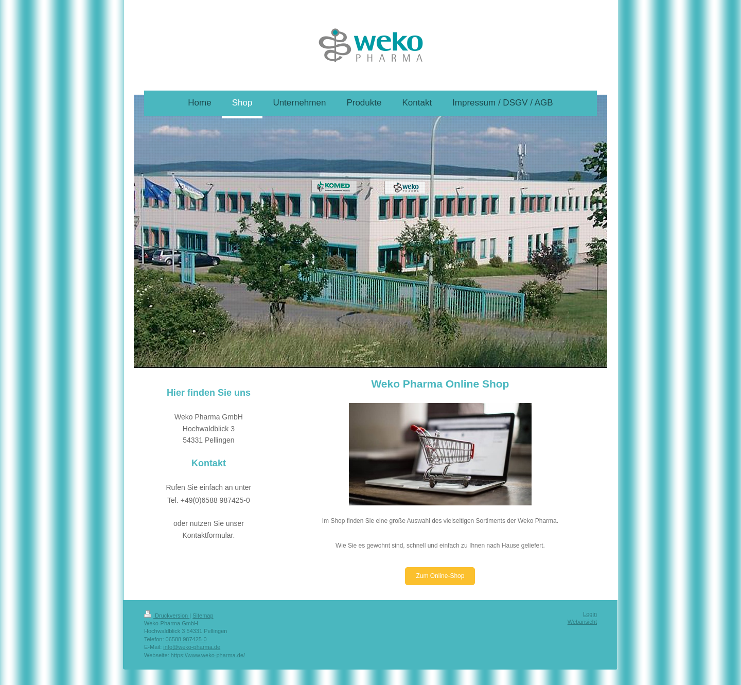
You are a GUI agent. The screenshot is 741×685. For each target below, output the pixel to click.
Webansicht (582, 622)
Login (590, 614)
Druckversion (166, 615)
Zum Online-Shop (440, 575)
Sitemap (202, 615)
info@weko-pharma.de (191, 647)
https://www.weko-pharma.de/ (208, 655)
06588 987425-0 (186, 639)
